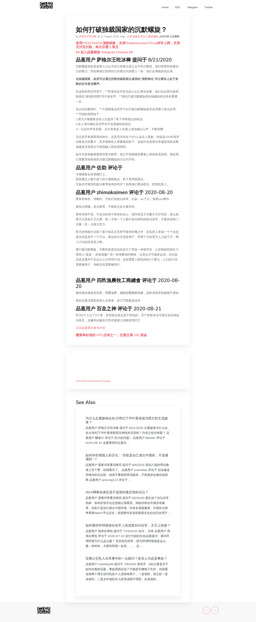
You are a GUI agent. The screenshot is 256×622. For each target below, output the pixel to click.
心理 (129, 36)
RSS (177, 7)
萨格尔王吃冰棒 (87, 36)
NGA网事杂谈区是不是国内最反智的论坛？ (117, 492)
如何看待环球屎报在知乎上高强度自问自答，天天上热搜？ (128, 525)
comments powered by (93, 380)
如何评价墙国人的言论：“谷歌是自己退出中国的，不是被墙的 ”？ (127, 457)
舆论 (143, 36)
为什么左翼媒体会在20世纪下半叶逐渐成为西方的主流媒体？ (127, 420)
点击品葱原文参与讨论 (90, 328)
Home (165, 7)
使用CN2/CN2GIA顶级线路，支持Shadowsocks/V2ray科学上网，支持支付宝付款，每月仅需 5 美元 (128, 45)
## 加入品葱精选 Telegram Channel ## (104, 52)
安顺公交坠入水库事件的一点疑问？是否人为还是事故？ (126, 558)
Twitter (208, 7)
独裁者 (136, 36)
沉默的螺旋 (152, 36)
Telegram (192, 7)
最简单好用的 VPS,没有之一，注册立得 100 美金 (111, 335)
